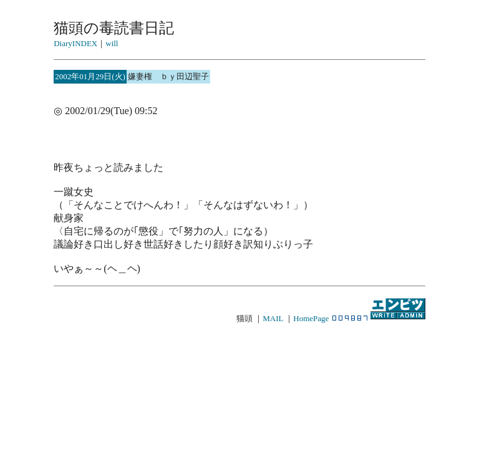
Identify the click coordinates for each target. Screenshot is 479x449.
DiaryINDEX (75, 43)
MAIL (273, 318)
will (111, 43)
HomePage (311, 318)
